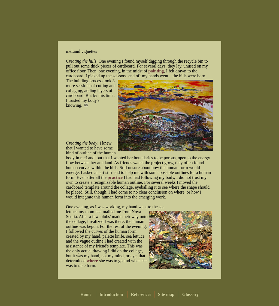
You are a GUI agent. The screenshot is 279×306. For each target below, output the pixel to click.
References (141, 294)
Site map (166, 294)
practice (115, 177)
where (92, 260)
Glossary (190, 294)
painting (156, 71)
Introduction (111, 294)
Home (86, 294)
